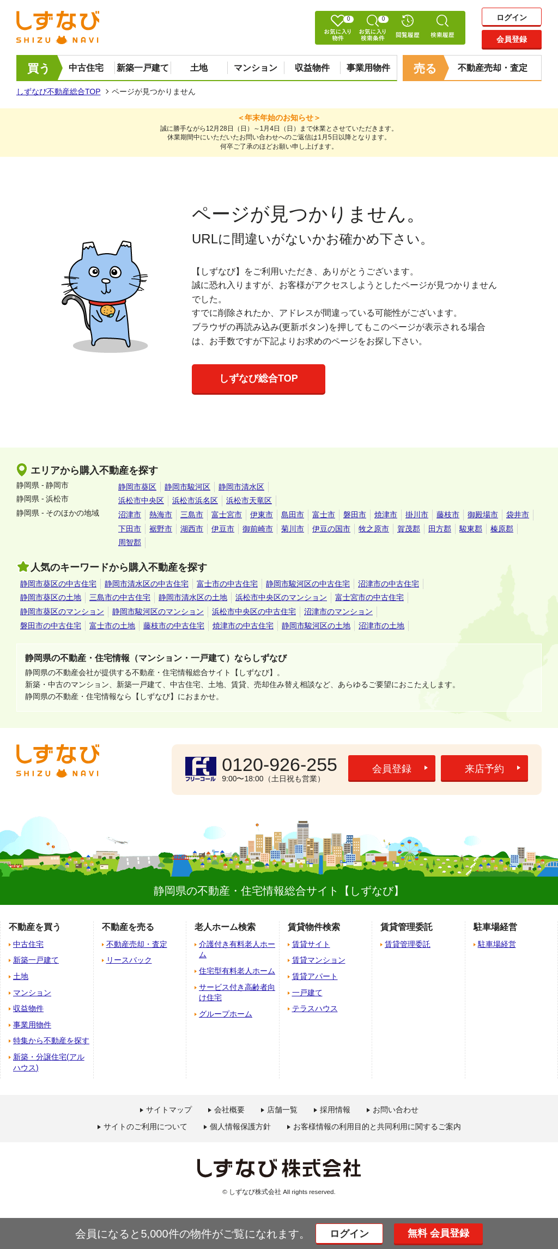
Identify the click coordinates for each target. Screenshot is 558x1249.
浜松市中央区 (141, 500)
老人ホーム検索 (225, 927)
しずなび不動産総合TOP (58, 91)
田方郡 (439, 528)
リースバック (129, 960)
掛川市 (416, 514)
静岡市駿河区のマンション (158, 611)
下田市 (129, 528)
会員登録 (511, 39)
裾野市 (160, 528)
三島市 (191, 514)
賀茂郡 (408, 528)
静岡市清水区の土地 (193, 597)
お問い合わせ (395, 1109)
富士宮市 (226, 514)
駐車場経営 (497, 944)
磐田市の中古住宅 (50, 625)
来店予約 (484, 768)
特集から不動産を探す (51, 1040)
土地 (199, 67)
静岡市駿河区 (187, 486)
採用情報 (335, 1109)
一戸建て (307, 992)
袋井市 (517, 514)
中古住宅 (86, 67)
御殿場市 (483, 514)
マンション (255, 67)
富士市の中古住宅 (227, 583)
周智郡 (129, 542)
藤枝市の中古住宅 (173, 625)
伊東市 (261, 514)
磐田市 (354, 514)
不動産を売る (128, 927)
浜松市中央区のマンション (281, 597)
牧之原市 (374, 528)
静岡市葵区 (137, 486)
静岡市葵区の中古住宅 (58, 583)
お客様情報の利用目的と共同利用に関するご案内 (377, 1126)
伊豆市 (222, 528)
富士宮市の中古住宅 (369, 597)
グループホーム (225, 1013)
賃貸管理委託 (407, 944)
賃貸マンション (318, 960)
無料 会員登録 (438, 1233)
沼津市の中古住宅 (388, 583)
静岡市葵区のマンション (62, 611)
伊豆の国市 (331, 528)
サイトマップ (169, 1109)
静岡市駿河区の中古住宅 (308, 583)
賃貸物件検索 (314, 927)
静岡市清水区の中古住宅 (147, 583)
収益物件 (312, 67)
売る (425, 68)
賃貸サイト (311, 944)
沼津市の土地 (381, 625)
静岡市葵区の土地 (50, 597)
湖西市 (191, 528)
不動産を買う (35, 927)
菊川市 (292, 528)
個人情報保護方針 (240, 1126)
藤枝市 (447, 514)
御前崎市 (257, 528)
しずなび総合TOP (258, 378)
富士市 (323, 514)
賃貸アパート (315, 976)
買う (39, 68)
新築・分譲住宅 (48, 1062)
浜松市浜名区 (195, 500)
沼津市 (129, 514)
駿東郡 (470, 528)
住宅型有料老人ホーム (237, 970)
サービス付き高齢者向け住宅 (237, 992)
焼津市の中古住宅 (243, 625)
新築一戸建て (143, 67)
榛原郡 (501, 528)
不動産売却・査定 (492, 67)
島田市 (292, 514)
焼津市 (385, 514)
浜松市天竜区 (249, 500)
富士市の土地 (112, 625)
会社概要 (229, 1109)
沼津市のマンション (338, 611)
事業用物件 (368, 67)
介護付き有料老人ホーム (237, 949)
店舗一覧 (282, 1109)
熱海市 (160, 514)
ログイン (511, 17)
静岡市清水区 (241, 486)
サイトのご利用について (145, 1126)
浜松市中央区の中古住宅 (254, 611)
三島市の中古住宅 (119, 597)
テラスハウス (315, 1008)
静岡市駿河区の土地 (316, 625)
